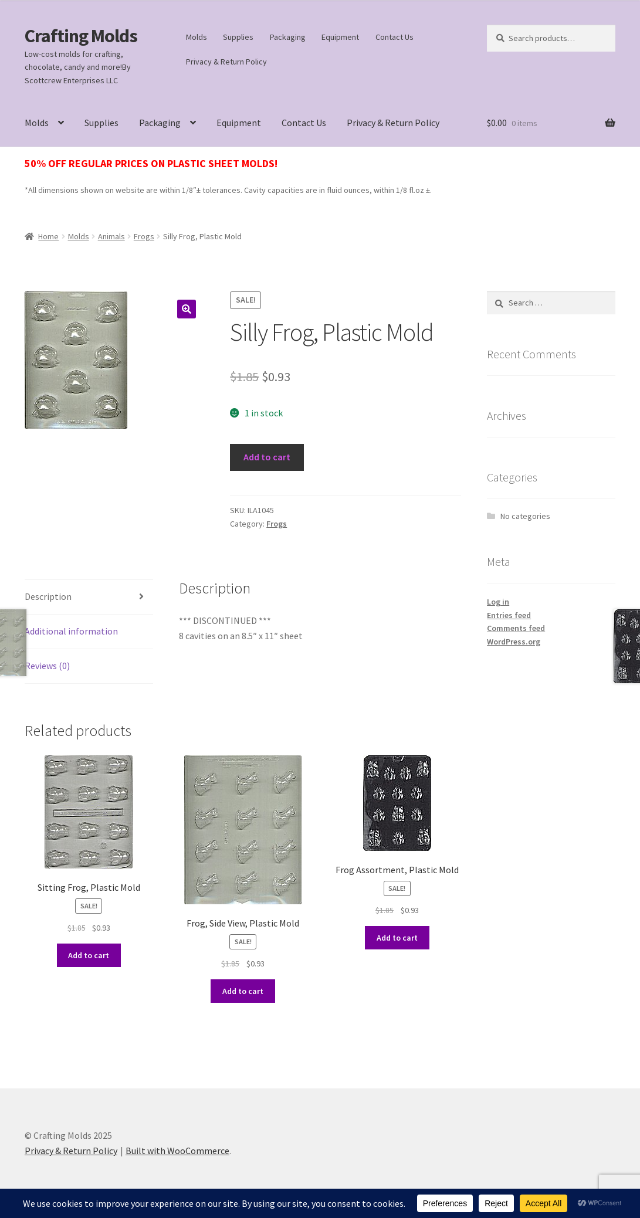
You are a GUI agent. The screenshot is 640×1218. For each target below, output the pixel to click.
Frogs (144, 236)
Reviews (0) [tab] (47, 665)
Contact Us (394, 37)
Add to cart (266, 457)
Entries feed (509, 615)
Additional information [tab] (71, 631)
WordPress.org (513, 641)
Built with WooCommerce (177, 1150)
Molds (196, 37)
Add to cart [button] (88, 955)
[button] (186, 309)
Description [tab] (48, 596)
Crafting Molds (81, 36)
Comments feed (516, 628)
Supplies (238, 37)
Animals (111, 236)
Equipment (340, 37)
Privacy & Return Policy (226, 61)
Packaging (288, 37)
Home (48, 236)
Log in (498, 601)
